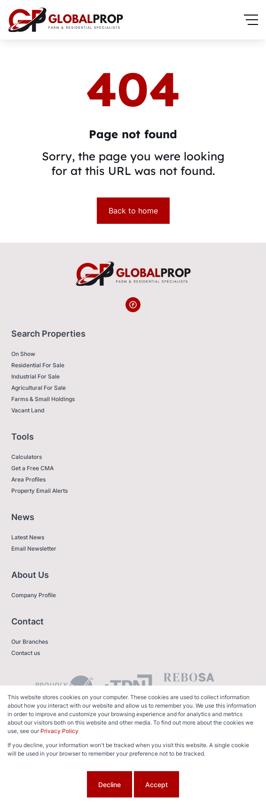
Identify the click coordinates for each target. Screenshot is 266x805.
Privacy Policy (59, 730)
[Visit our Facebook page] (133, 304)
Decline (109, 785)
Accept (156, 785)
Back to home (133, 210)
